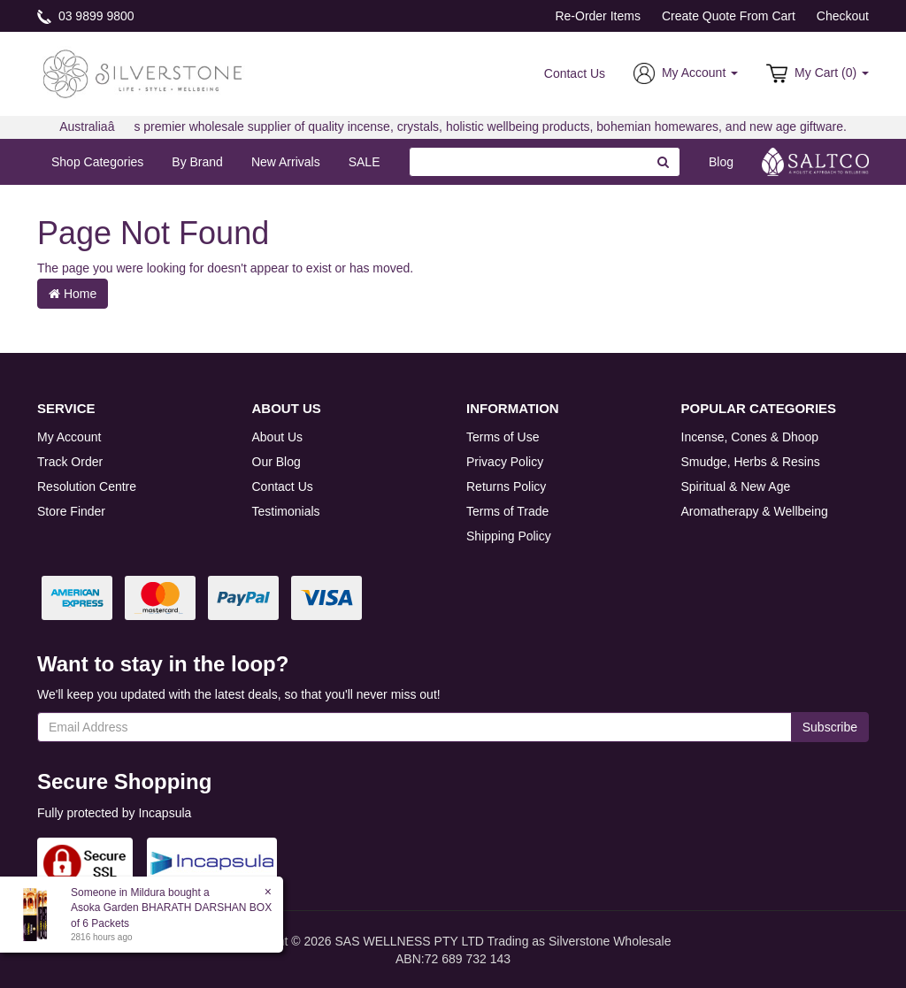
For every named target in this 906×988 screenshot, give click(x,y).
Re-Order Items (597, 16)
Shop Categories (97, 162)
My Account (69, 437)
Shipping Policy (508, 536)
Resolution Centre (86, 486)
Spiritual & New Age (736, 486)
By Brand (197, 162)
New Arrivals (285, 162)
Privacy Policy (504, 462)
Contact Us (574, 73)
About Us (277, 437)
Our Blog (276, 462)
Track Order (70, 462)
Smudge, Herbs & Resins (750, 462)
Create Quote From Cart (728, 16)
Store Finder (71, 511)
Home (72, 294)
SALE (364, 162)
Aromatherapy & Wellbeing (754, 511)
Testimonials (286, 511)
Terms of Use (502, 437)
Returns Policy (506, 486)
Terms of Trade (507, 511)
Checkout (843, 16)
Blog (721, 162)
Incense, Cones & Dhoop (750, 437)
